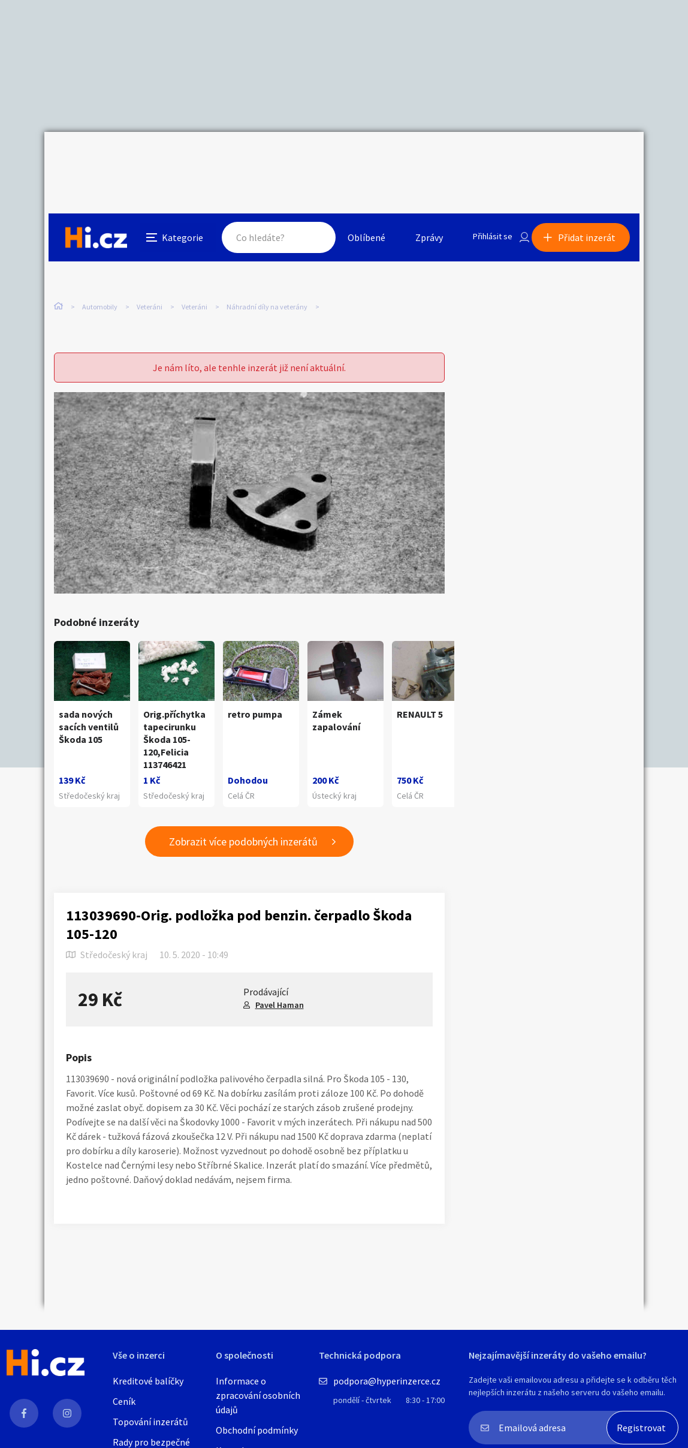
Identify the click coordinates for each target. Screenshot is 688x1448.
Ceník (124, 1401)
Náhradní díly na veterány (267, 251)
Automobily (99, 251)
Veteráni (149, 251)
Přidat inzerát (591, 158)
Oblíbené (353, 158)
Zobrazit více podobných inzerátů (243, 820)
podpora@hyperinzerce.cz (386, 1381)
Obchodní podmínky (257, 1430)
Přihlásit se (482, 158)
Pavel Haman (279, 983)
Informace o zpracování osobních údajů (258, 1395)
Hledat (301, 158)
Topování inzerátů (150, 1422)
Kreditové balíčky (148, 1381)
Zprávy (415, 158)
